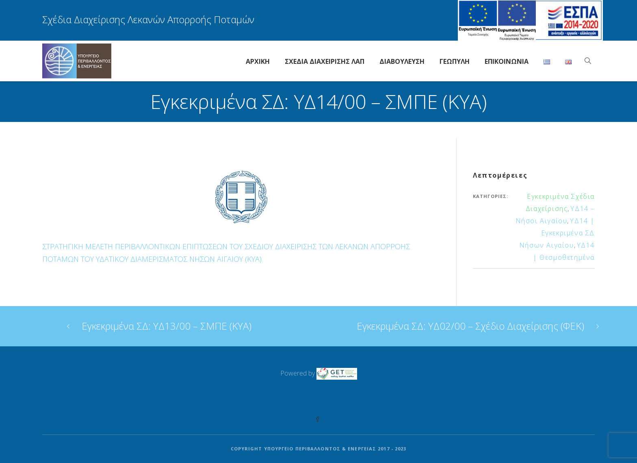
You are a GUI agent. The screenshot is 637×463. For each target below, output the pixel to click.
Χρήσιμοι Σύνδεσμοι (320, 399)
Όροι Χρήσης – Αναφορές (403, 399)
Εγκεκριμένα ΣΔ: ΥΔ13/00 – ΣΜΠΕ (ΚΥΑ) (166, 326)
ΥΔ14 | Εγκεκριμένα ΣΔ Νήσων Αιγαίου (557, 233)
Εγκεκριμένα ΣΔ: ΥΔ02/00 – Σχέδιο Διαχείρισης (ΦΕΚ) (470, 326)
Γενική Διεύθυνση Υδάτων (235, 399)
